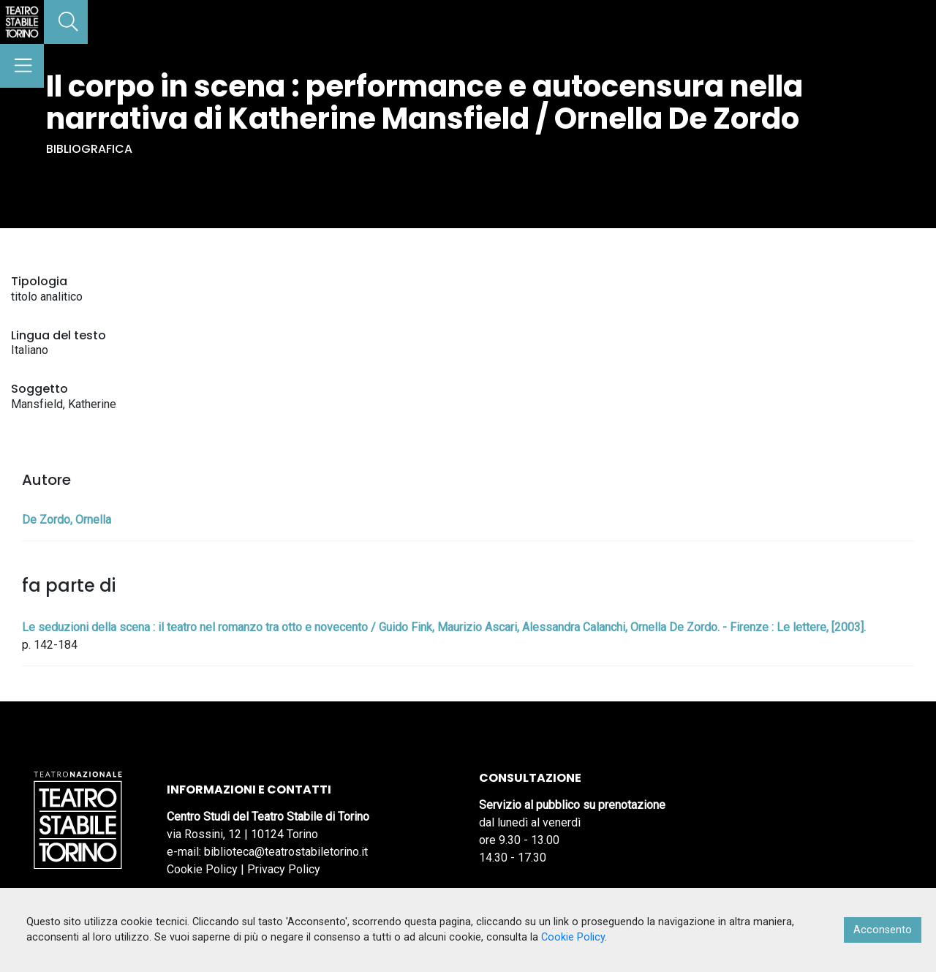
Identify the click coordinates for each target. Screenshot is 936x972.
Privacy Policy (283, 869)
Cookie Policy (202, 869)
